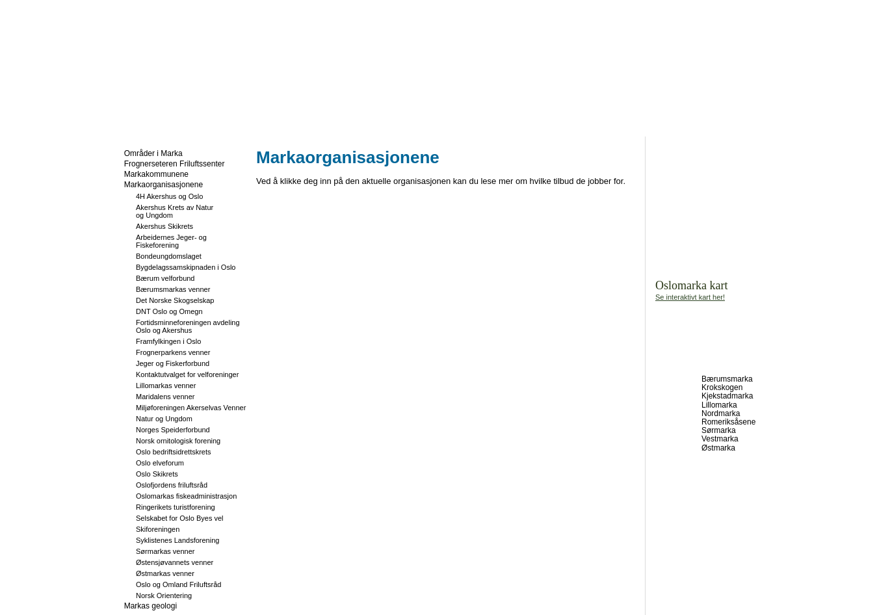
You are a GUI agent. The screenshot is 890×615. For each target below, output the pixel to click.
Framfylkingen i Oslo (168, 341)
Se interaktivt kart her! (690, 297)
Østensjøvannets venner (174, 562)
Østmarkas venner (165, 573)
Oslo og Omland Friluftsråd (178, 584)
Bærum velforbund (165, 278)
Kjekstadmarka (727, 395)
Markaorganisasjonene (163, 184)
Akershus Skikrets (164, 226)
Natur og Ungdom (164, 419)
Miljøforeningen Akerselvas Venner (191, 408)
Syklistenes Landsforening (177, 540)
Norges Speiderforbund (173, 430)
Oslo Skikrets (157, 474)
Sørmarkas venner (165, 551)
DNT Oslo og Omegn (169, 311)
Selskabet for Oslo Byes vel (180, 518)
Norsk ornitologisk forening (178, 441)
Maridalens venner (165, 396)
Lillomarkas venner (166, 385)
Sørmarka (718, 430)
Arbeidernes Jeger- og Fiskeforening (171, 241)
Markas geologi (150, 605)
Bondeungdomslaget (169, 256)
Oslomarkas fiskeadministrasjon (186, 496)
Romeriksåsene (728, 421)
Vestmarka (720, 438)
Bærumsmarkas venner (173, 289)
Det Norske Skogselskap (175, 300)
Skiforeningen (157, 529)
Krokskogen (721, 387)
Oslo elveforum (160, 463)
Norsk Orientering (164, 595)
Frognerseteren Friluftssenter (174, 163)
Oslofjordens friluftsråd (171, 485)
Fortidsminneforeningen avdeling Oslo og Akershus (188, 326)
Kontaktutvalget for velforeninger (187, 374)
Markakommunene (156, 174)
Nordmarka (720, 413)
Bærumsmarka (727, 379)
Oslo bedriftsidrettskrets (173, 452)
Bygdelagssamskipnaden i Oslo (185, 267)
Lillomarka (719, 405)
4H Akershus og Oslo (169, 196)
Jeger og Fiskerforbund (172, 363)
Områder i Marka (153, 153)
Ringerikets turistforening (175, 507)
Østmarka (718, 447)
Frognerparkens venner (173, 352)
